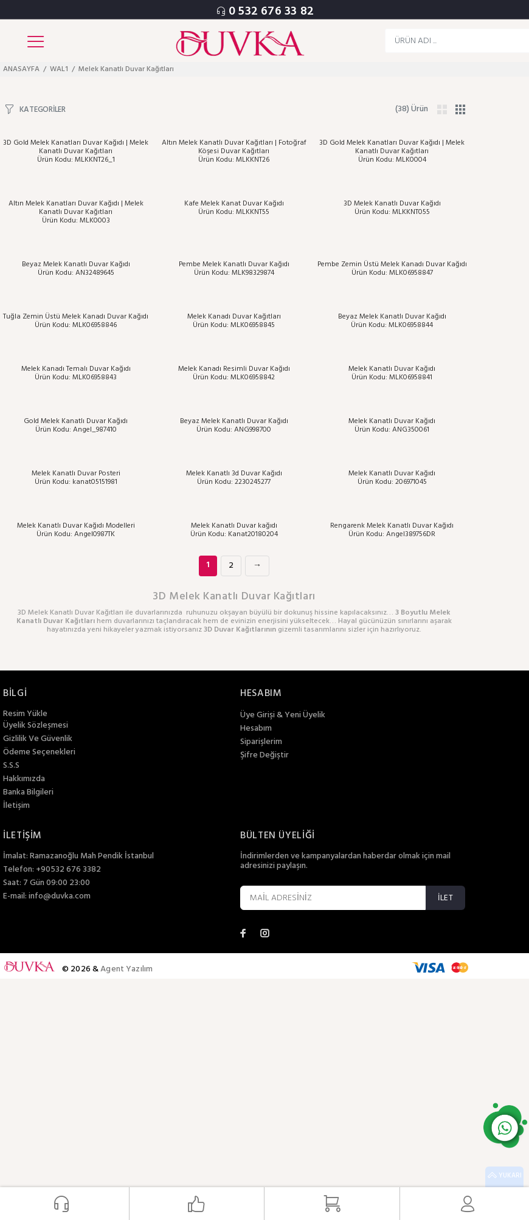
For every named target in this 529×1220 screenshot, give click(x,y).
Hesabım (256, 729)
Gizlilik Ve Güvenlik (37, 739)
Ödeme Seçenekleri (39, 752)
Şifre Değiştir (264, 755)
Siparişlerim (261, 742)
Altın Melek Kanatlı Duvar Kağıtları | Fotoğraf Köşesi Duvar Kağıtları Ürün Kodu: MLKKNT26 (234, 151)
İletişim (16, 806)
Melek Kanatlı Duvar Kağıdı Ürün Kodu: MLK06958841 (391, 373)
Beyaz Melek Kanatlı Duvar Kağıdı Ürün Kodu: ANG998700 (234, 425)
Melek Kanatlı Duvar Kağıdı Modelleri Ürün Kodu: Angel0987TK (76, 530)
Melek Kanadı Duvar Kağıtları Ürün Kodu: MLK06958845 (234, 321)
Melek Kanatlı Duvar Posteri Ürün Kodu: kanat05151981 (76, 477)
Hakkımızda (24, 779)
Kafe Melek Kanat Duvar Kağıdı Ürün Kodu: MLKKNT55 (234, 208)
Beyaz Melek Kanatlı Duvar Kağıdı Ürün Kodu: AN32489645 (76, 268)
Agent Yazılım (126, 969)
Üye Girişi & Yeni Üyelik (282, 715)
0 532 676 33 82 (271, 11)
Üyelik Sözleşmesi (35, 725)
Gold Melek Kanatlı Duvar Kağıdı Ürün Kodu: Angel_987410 (76, 425)
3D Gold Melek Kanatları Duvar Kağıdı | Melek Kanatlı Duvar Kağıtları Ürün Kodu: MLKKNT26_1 (75, 151)
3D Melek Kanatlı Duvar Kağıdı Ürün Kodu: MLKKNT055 (392, 208)
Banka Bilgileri (28, 792)
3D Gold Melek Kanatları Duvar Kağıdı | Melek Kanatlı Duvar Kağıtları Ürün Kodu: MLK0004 (392, 151)
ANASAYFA (21, 69)
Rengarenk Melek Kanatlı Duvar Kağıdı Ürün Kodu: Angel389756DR (392, 530)
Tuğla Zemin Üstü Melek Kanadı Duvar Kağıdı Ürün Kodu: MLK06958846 (75, 321)
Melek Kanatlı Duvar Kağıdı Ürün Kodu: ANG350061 (391, 425)
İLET (445, 898)
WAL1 (59, 69)
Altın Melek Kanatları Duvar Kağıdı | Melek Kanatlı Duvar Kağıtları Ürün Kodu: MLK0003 (76, 212)
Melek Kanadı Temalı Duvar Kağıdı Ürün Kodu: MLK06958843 (76, 373)
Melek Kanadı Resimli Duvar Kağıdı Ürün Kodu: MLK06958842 (234, 373)
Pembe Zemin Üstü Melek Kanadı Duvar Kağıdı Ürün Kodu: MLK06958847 (392, 268)
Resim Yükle (25, 714)
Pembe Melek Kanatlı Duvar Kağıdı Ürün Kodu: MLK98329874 (234, 268)
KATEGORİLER (42, 109)
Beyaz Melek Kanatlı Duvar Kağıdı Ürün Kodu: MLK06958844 (392, 321)
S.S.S (11, 766)
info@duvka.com (60, 896)
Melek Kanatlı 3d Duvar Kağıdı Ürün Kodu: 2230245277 (234, 477)
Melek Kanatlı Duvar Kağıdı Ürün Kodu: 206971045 (391, 477)
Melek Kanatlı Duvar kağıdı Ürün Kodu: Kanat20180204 (234, 530)
